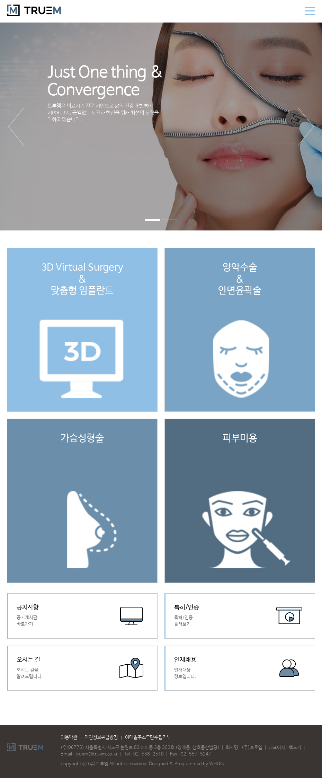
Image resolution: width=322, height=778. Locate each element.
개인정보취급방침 (101, 737)
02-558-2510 (148, 754)
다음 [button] (306, 126)
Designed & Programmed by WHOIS (186, 764)
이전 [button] (16, 126)
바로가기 (82, 616)
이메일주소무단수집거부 (148, 737)
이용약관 (69, 737)
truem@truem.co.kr (96, 754)
